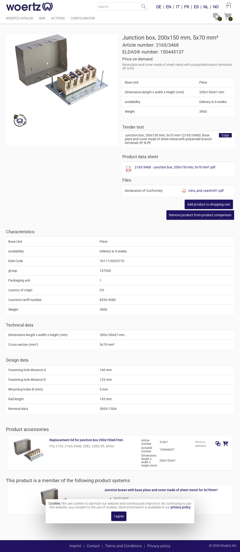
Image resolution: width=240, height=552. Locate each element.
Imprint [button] (75, 546)
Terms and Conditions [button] (123, 546)
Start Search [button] (144, 6)
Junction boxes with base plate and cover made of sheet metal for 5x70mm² (161, 490)
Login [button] (228, 5)
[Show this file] (128, 169)
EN (168, 6)
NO (216, 6)
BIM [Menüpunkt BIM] (42, 18)
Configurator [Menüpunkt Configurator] (83, 18)
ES (196, 6)
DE (158, 6)
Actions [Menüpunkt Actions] (58, 18)
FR (186, 6)
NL (205, 6)
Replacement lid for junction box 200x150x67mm (86, 440)
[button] (200, 215)
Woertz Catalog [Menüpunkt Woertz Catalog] (19, 18)
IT (177, 6)
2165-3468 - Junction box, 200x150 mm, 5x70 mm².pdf (175, 167)
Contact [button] (93, 546)
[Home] (29, 7)
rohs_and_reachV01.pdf (206, 191)
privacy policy (181, 507)
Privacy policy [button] (158, 546)
